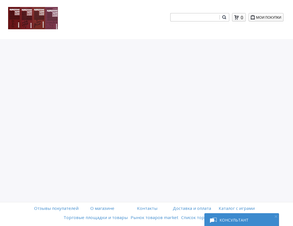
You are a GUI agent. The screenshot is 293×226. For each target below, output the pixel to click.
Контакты (147, 208)
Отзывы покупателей (56, 208)
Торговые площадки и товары (95, 217)
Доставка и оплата (192, 208)
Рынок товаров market (154, 217)
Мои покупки (269, 18)
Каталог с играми (237, 208)
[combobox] (194, 17)
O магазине (102, 208)
